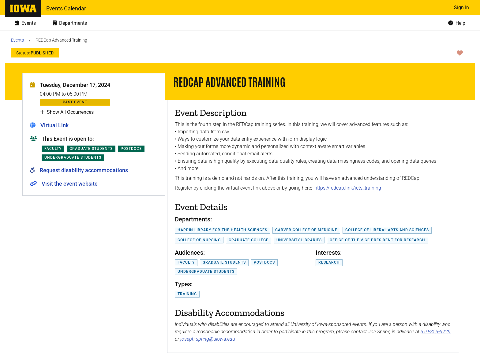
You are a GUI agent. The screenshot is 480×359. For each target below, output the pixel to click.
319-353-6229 (436, 332)
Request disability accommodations (84, 170)
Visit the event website (70, 183)
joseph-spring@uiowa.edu (207, 339)
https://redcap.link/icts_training (347, 188)
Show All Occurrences (67, 112)
